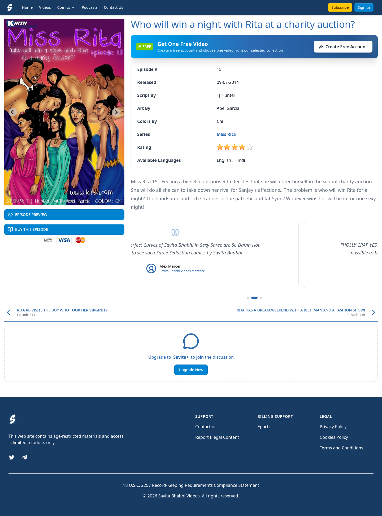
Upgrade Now (191, 369)
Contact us (205, 427)
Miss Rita (226, 134)
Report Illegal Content (217, 437)
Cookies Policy (334, 437)
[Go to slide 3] (64, 201)
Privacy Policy (333, 427)
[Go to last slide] (12, 112)
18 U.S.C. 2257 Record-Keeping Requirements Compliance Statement (191, 485)
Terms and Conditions (341, 448)
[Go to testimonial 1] (248, 298)
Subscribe (340, 7)
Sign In (364, 7)
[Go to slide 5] (72, 201)
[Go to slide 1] (56, 201)
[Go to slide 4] (68, 201)
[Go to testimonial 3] (261, 298)
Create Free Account (343, 47)
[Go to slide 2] (61, 201)
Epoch (264, 427)
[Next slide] (116, 112)
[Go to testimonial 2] (254, 298)
